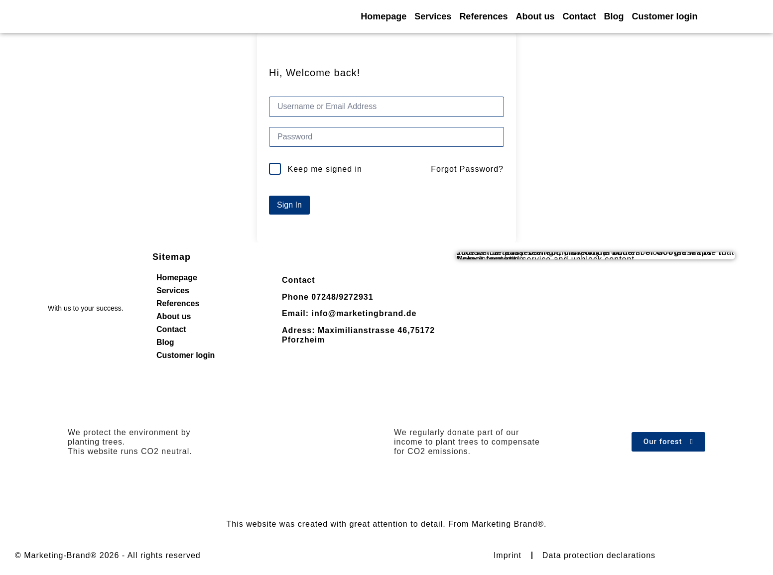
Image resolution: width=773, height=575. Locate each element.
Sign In (289, 205)
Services (432, 16)
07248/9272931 (342, 297)
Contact (579, 16)
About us (534, 16)
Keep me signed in (324, 169)
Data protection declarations (598, 555)
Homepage (383, 16)
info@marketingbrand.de (363, 313)
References (483, 16)
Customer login (664, 16)
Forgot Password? (467, 169)
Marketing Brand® (508, 524)
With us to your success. (86, 308)
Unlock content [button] (486, 259)
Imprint (507, 555)
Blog (614, 16)
